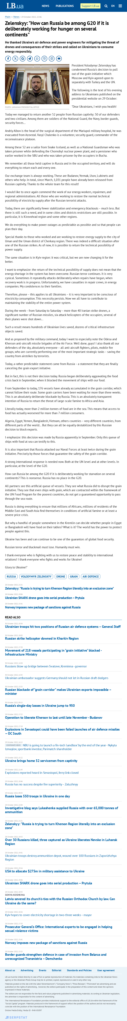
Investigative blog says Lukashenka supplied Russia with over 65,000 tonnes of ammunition (61, 810)
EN (113, 6)
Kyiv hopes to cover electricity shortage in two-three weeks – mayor (48, 915)
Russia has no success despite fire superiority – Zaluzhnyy (41, 784)
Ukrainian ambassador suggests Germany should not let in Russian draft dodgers (56, 678)
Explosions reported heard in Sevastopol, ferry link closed (42, 773)
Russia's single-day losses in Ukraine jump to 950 (40, 705)
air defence (91, 576)
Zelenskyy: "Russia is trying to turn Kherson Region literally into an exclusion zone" (59, 588)
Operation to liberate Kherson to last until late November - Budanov (53, 717)
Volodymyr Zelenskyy (36, 576)
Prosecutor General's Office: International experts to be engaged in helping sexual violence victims (58, 929)
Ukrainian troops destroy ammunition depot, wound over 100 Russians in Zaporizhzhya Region (60, 858)
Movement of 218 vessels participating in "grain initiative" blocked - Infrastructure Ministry (53, 652)
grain (74, 576)
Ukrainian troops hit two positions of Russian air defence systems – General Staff (62, 626)
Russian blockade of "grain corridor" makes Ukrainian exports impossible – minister (58, 691)
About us (10, 970)
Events (42, 970)
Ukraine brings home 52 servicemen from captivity (41, 760)
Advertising (27, 970)
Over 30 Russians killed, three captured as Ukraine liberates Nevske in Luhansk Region (61, 842)
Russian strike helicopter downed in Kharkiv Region (42, 638)
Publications (65, 6)
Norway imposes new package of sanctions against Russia (43, 607)
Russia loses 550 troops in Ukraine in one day (37, 796)
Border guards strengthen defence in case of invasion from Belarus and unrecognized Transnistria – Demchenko (55, 956)
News (45, 6)
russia (11, 576)
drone (60, 576)
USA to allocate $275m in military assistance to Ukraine (45, 871)
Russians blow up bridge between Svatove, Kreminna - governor (46, 666)
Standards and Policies (79, 970)
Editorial (56, 970)
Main (7, 16)
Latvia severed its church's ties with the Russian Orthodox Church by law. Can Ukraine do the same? (60, 901)
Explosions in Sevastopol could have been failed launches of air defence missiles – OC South (62, 731)
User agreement (106, 970)
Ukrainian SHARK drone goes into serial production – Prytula (44, 598)
